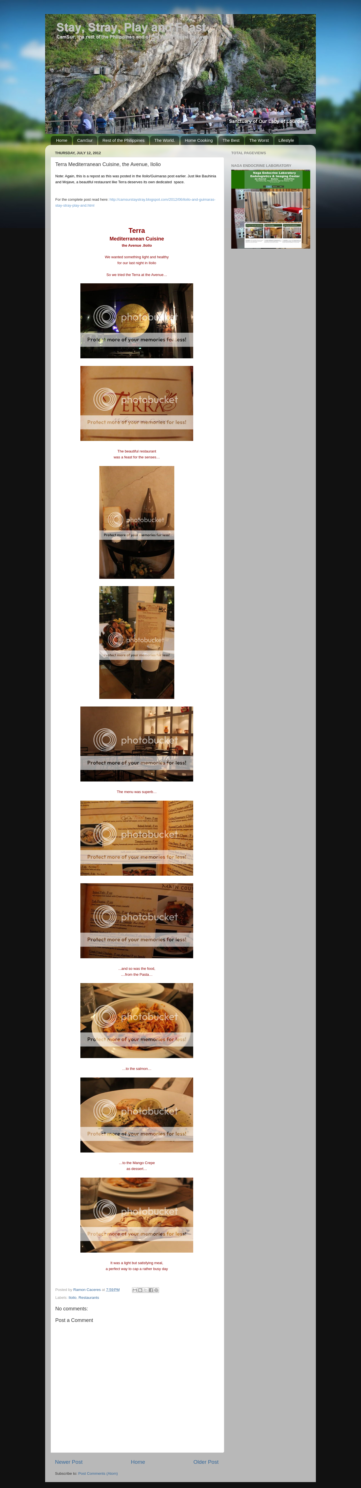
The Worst (259, 140)
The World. (164, 140)
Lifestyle (286, 140)
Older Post (206, 1462)
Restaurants (89, 1297)
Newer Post (69, 1462)
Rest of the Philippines (123, 140)
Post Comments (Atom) (98, 1473)
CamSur (85, 140)
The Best (231, 140)
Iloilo (72, 1297)
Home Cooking (199, 140)
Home (61, 140)
